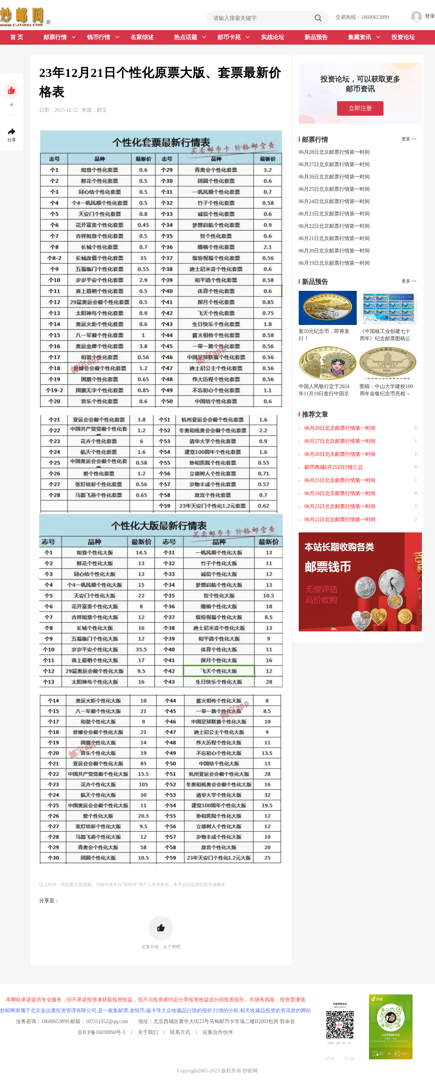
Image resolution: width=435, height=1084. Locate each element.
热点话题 (190, 37)
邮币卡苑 (234, 37)
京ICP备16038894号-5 (101, 1032)
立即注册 (360, 108)
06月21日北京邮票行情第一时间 (334, 238)
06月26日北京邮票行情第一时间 (334, 177)
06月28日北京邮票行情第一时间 (334, 152)
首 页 (16, 37)
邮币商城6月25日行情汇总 (333, 467)
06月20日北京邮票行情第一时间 (334, 251)
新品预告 (316, 37)
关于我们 (148, 1032)
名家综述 (142, 37)
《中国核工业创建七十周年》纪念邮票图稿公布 (385, 339)
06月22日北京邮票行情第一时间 (334, 226)
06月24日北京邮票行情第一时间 (334, 201)
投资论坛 (403, 37)
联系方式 (180, 1032)
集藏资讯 (364, 37)
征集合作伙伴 (218, 1032)
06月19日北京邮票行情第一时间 (334, 263)
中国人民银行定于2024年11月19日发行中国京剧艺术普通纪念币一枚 (324, 394)
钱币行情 (103, 37)
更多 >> (409, 138)
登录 (430, 16)
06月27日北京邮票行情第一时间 (334, 164)
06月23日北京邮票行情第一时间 (334, 214)
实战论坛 (272, 37)
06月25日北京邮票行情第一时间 (334, 189)
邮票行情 (60, 37)
